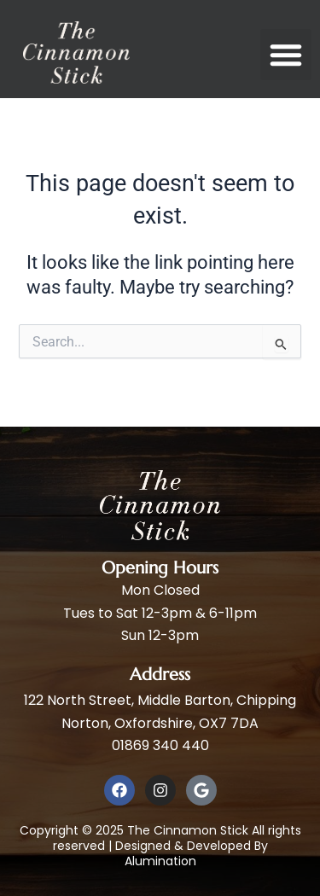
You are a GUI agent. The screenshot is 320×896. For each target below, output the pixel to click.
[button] (285, 54)
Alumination (160, 861)
